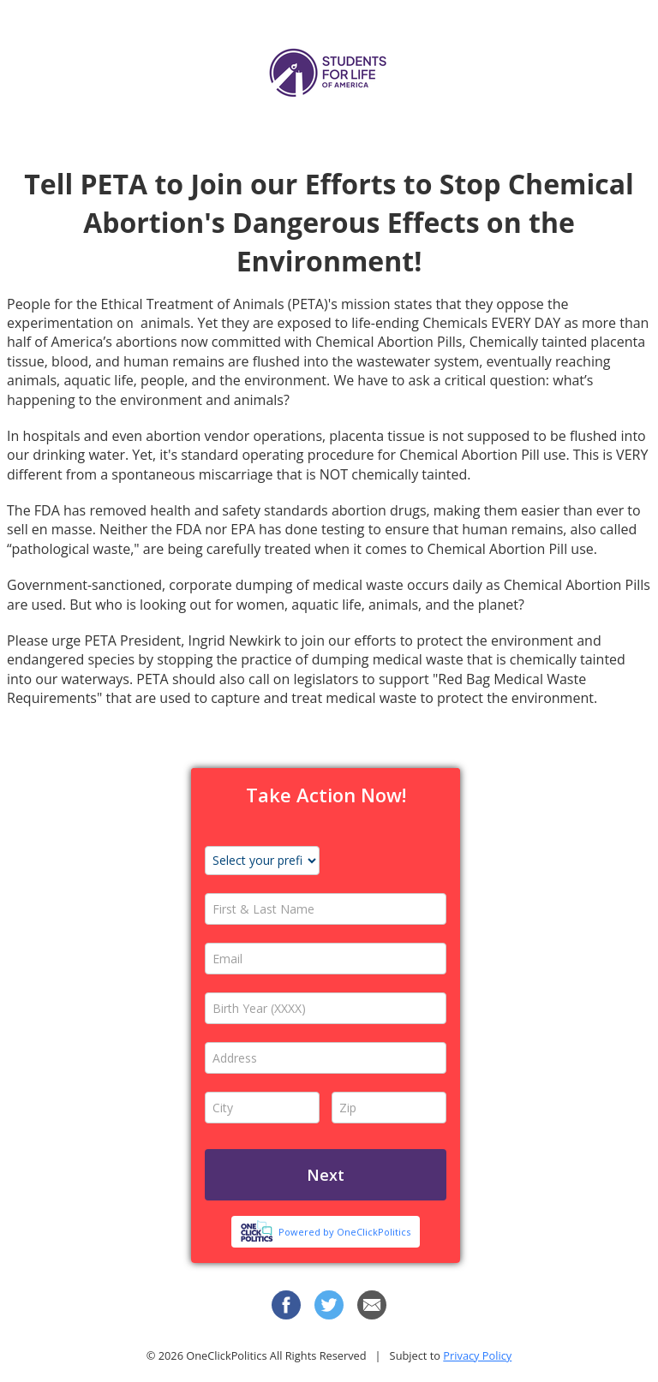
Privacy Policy (477, 1355)
